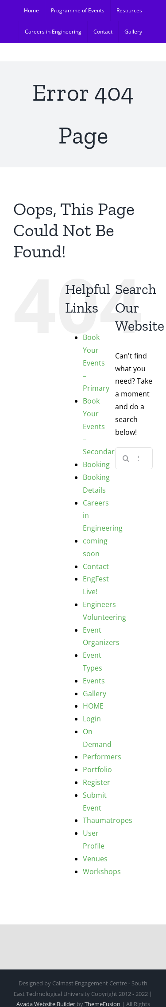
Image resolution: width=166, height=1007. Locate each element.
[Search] (126, 458)
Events (94, 681)
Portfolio (97, 769)
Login (92, 719)
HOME (93, 706)
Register (96, 782)
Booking (96, 464)
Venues (95, 859)
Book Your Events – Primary (96, 362)
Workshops (102, 871)
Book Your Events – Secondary (100, 426)
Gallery (94, 693)
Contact (96, 566)
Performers (102, 757)
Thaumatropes (107, 820)
